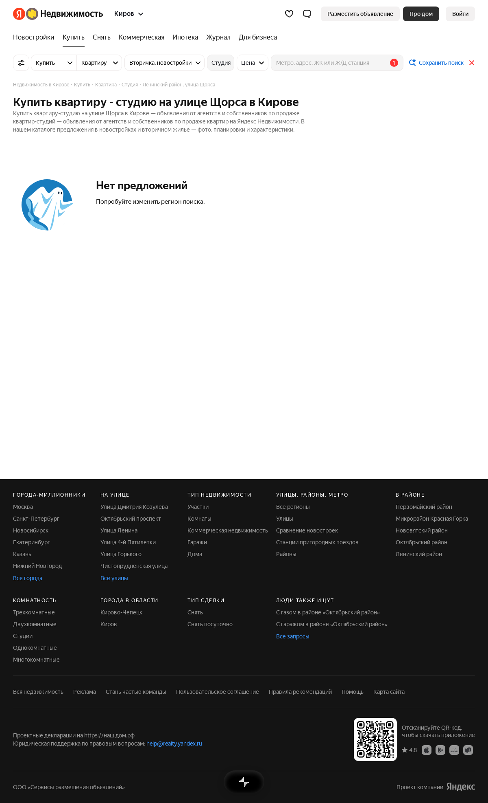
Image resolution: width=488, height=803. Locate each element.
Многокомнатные (36, 659)
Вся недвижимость (38, 692)
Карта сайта (389, 692)
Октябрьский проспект (130, 518)
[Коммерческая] (141, 37)
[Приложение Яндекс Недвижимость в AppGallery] (454, 749)
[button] (307, 14)
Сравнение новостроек (307, 530)
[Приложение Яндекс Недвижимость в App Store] (426, 749)
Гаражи (197, 542)
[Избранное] (289, 14)
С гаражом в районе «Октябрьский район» (332, 624)
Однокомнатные (35, 648)
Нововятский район (422, 530)
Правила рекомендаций (300, 692)
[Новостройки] (36, 37)
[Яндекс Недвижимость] (64, 14)
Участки (198, 507)
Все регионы (293, 507)
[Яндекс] (19, 14)
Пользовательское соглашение (217, 692)
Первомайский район (424, 507)
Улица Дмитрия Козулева (134, 507)
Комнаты (199, 518)
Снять (195, 612)
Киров (108, 624)
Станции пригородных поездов (317, 542)
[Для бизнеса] (256, 37)
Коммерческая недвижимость (227, 530)
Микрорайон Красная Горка (432, 518)
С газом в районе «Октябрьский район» (328, 612)
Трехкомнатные (34, 612)
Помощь (353, 692)
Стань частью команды (136, 692)
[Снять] (102, 37)
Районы (286, 554)
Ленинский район (419, 554)
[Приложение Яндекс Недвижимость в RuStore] (468, 749)
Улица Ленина (118, 530)
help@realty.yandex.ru (174, 743)
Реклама (84, 692)
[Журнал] (218, 37)
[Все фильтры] (21, 63)
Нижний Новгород (37, 566)
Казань (22, 554)
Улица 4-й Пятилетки (128, 542)
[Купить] (74, 37)
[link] (460, 14)
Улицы (284, 518)
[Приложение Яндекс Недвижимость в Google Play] (440, 749)
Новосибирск (30, 530)
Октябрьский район (421, 542)
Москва (23, 507)
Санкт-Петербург (36, 518)
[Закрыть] (471, 62)
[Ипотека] (185, 37)
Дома (194, 554)
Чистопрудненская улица (134, 566)
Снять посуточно (210, 624)
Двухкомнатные (35, 624)
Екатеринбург (31, 542)
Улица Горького (121, 554)
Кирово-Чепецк (121, 612)
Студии (23, 636)
